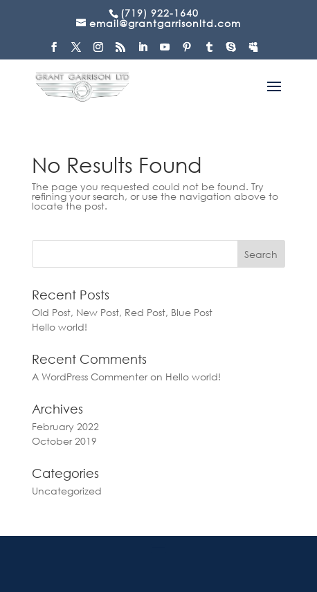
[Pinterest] (187, 51)
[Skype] (231, 51)
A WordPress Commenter (89, 376)
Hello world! (59, 326)
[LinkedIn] (143, 51)
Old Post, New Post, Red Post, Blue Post (122, 312)
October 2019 (64, 440)
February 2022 (65, 426)
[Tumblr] (209, 51)
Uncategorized (67, 490)
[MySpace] (253, 51)
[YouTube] (165, 51)
